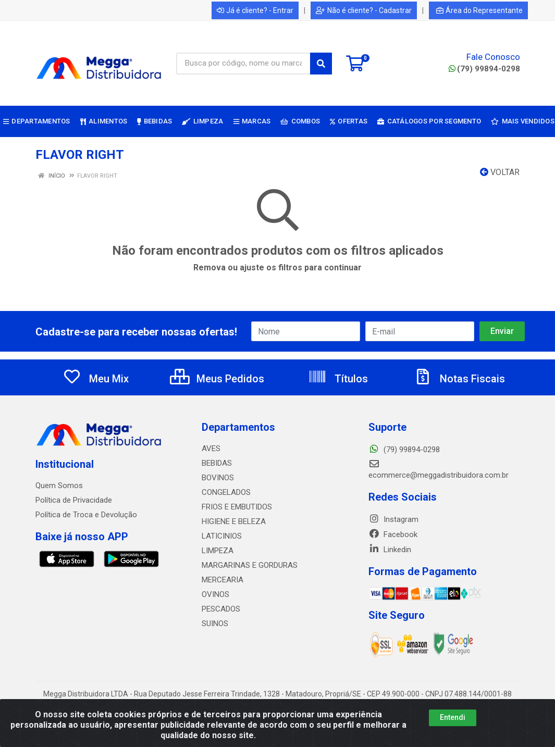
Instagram (393, 519)
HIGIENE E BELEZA (234, 521)
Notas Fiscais (459, 378)
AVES (211, 448)
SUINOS (215, 623)
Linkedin (389, 549)
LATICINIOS (222, 536)
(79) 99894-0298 (484, 68)
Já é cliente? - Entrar (255, 10)
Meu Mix (96, 378)
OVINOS (215, 594)
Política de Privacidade (73, 500)
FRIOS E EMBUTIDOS (237, 507)
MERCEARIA (222, 579)
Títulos (338, 378)
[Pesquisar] (321, 63)
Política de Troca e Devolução (86, 514)
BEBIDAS (217, 463)
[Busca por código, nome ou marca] (243, 63)
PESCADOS (221, 609)
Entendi (452, 717)
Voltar (500, 172)
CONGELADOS (226, 492)
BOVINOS (218, 477)
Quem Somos (59, 485)
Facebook (392, 534)
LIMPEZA (217, 550)
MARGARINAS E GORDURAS (250, 565)
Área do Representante (479, 10)
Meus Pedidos (217, 378)
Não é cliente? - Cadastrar (364, 10)
